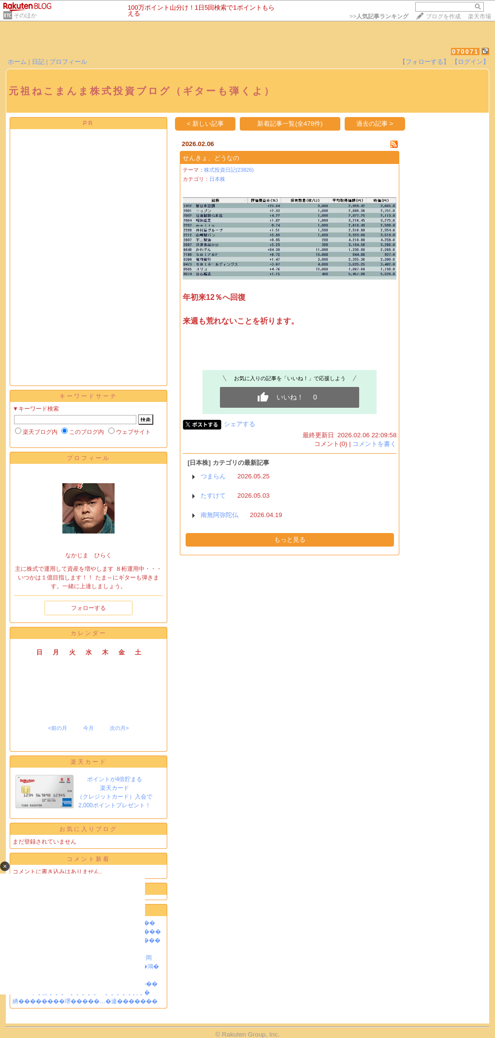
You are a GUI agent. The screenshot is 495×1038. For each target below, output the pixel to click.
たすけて (213, 495)
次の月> (119, 728)
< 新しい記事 (205, 123)
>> (378, 16)
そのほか (25, 15)
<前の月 (57, 728)
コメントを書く (374, 443)
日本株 (217, 179)
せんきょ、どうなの (211, 158)
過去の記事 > (374, 123)
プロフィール (68, 61)
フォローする (88, 608)
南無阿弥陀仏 (219, 515)
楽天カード (89, 761)
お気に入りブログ (88, 829)
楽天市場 (479, 16)
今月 (88, 728)
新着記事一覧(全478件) (289, 123)
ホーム (17, 61)
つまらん (213, 476)
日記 (38, 61)
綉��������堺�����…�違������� (85, 1001)
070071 (465, 51)
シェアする (239, 424)
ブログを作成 (443, 16)
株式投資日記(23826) (229, 170)
